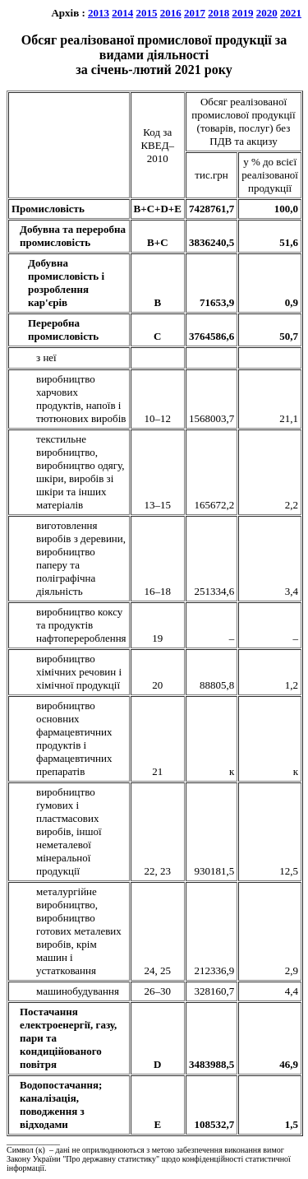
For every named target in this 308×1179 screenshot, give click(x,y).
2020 (267, 13)
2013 (98, 13)
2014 (122, 13)
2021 (290, 13)
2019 (243, 13)
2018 (218, 13)
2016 (171, 13)
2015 (147, 13)
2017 (194, 13)
